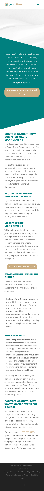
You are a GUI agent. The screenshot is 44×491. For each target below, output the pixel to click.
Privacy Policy (29, 475)
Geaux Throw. (28, 465)
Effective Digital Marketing (30, 472)
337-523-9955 (28, 432)
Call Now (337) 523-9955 (22, 266)
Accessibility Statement (14, 475)
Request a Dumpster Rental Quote (22, 92)
